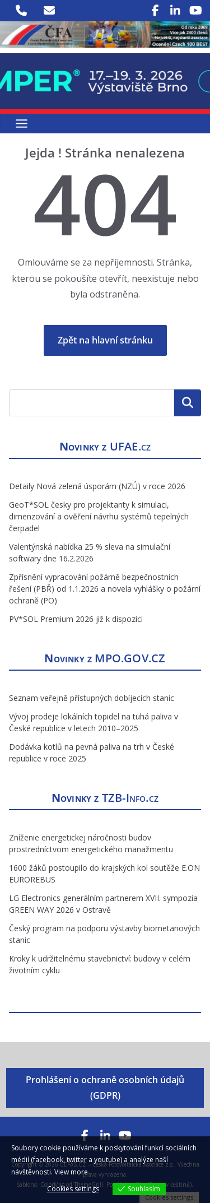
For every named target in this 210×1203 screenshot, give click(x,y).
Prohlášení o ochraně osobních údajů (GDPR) (105, 1088)
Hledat (187, 403)
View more (71, 1172)
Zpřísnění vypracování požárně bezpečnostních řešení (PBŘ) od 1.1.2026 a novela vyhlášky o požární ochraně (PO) (104, 589)
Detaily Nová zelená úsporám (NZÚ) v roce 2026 (97, 486)
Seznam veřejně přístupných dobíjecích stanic (91, 698)
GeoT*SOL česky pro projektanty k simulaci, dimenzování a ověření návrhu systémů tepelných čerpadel (99, 516)
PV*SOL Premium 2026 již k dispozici (76, 619)
